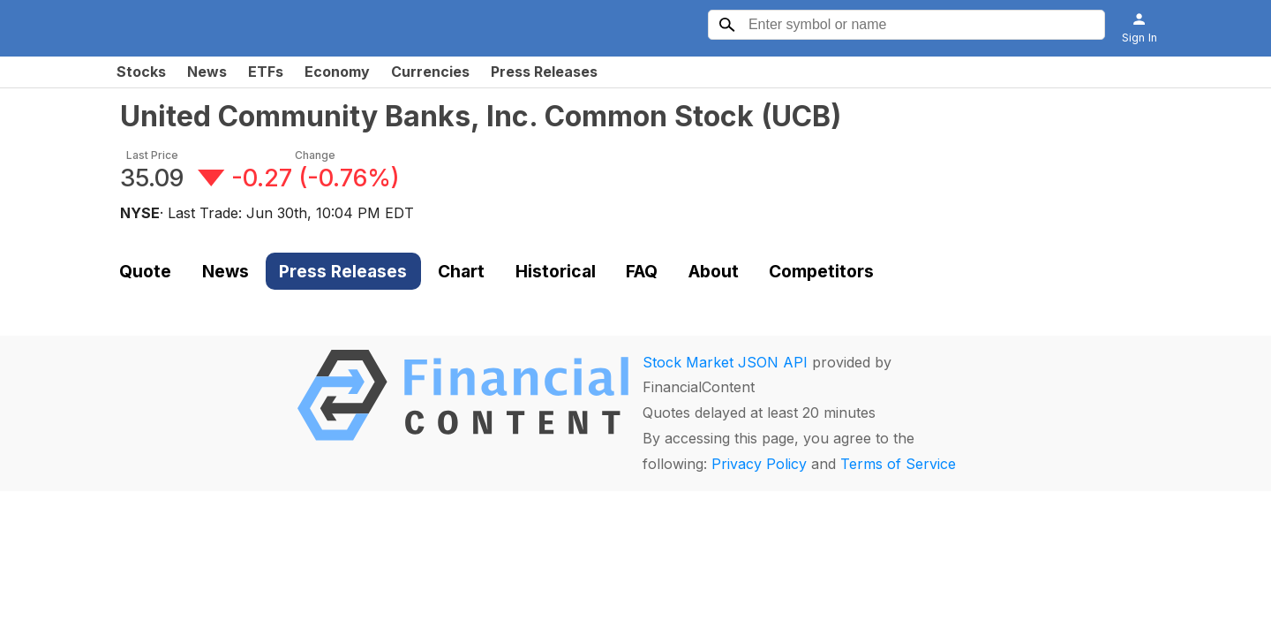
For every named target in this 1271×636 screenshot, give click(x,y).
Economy (337, 71)
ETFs (265, 71)
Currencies (430, 71)
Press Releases (544, 71)
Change (315, 155)
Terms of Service (898, 464)
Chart (461, 271)
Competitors (821, 271)
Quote (145, 271)
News (207, 71)
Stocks (141, 71)
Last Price (152, 155)
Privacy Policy (759, 464)
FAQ (642, 271)
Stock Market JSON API (725, 362)
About (713, 271)
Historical (555, 271)
